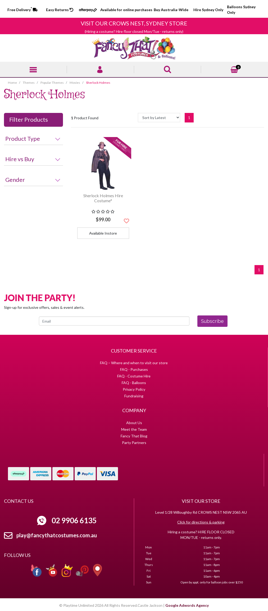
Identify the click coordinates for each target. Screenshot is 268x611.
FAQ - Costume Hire (134, 376)
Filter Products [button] (28, 119)
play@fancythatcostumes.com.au (56, 535)
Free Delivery (22, 9)
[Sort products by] (159, 117)
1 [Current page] (189, 117)
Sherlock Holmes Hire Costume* (103, 198)
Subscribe (212, 321)
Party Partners (134, 442)
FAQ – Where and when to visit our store (134, 363)
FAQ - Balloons (134, 382)
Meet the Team (134, 429)
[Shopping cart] (234, 69)
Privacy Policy (134, 389)
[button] (126, 221)
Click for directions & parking (201, 522)
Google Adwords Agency (187, 605)
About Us (134, 422)
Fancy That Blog (134, 436)
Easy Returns (59, 9)
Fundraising (133, 396)
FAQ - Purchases (134, 369)
